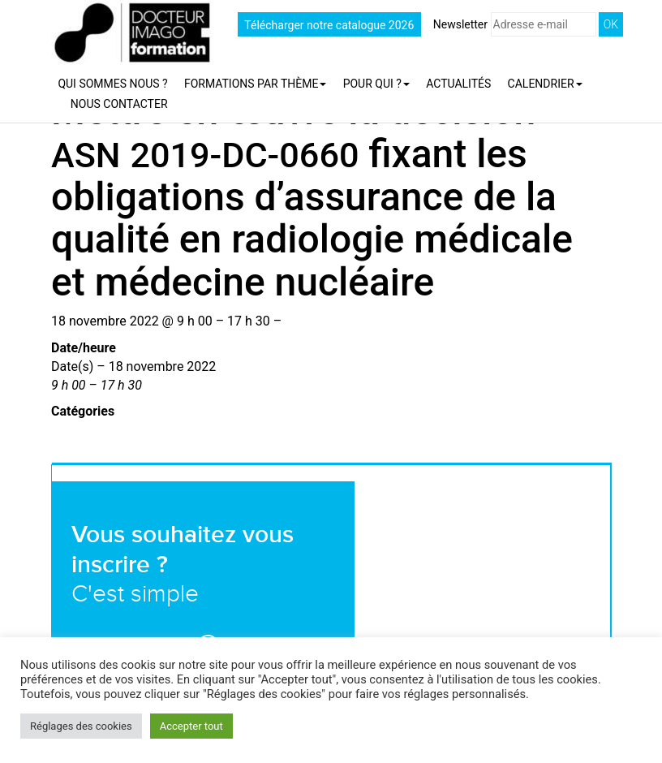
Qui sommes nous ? (112, 83)
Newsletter (514, 24)
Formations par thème (255, 83)
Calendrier (545, 83)
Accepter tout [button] (191, 726)
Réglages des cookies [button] (81, 726)
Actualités (458, 83)
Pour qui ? (376, 83)
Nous (119, 103)
